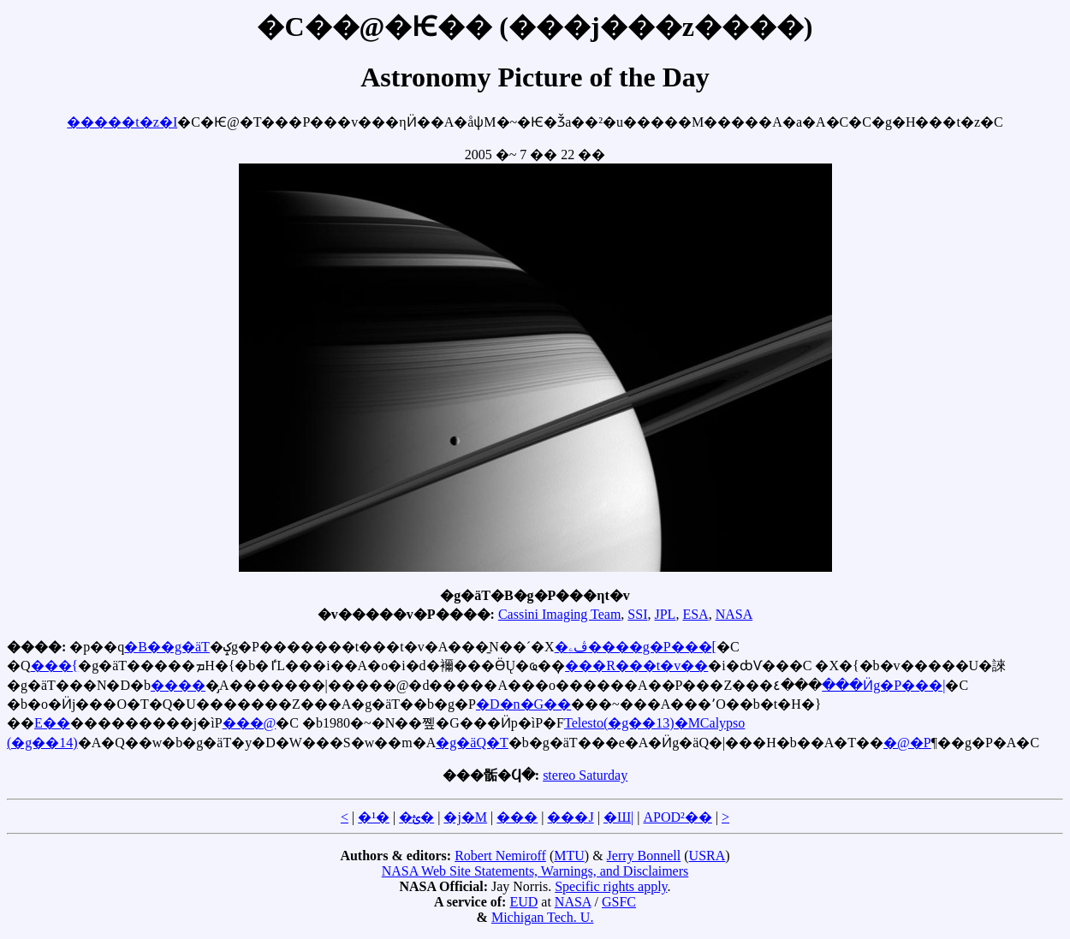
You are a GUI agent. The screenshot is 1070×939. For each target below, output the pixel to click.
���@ (249, 723)
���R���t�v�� (636, 665)
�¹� (373, 817)
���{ (55, 665)
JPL (664, 614)
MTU (569, 855)
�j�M (465, 817)
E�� (52, 723)
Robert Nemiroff (500, 855)
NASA (734, 614)
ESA (695, 614)
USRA (707, 855)
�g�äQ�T (472, 742)
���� (178, 685)
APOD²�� (677, 817)
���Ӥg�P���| (883, 685)
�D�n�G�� (523, 704)
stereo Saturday (585, 775)
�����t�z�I (122, 122)
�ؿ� (416, 817)
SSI (637, 614)
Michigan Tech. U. (542, 917)
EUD (523, 901)
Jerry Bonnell (644, 855)
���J (570, 817)
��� (517, 817)
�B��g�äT (167, 646)
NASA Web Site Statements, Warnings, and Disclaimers (535, 871)
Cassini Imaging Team (559, 614)
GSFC (619, 901)
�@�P (907, 742)
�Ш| (618, 817)
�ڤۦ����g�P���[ (635, 646)
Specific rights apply (611, 886)
